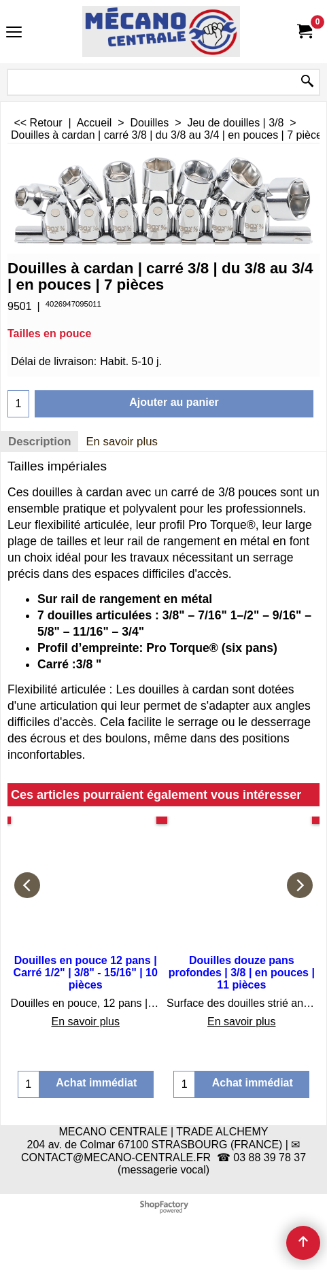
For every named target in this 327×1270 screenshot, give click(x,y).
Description (39, 441)
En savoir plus (122, 441)
